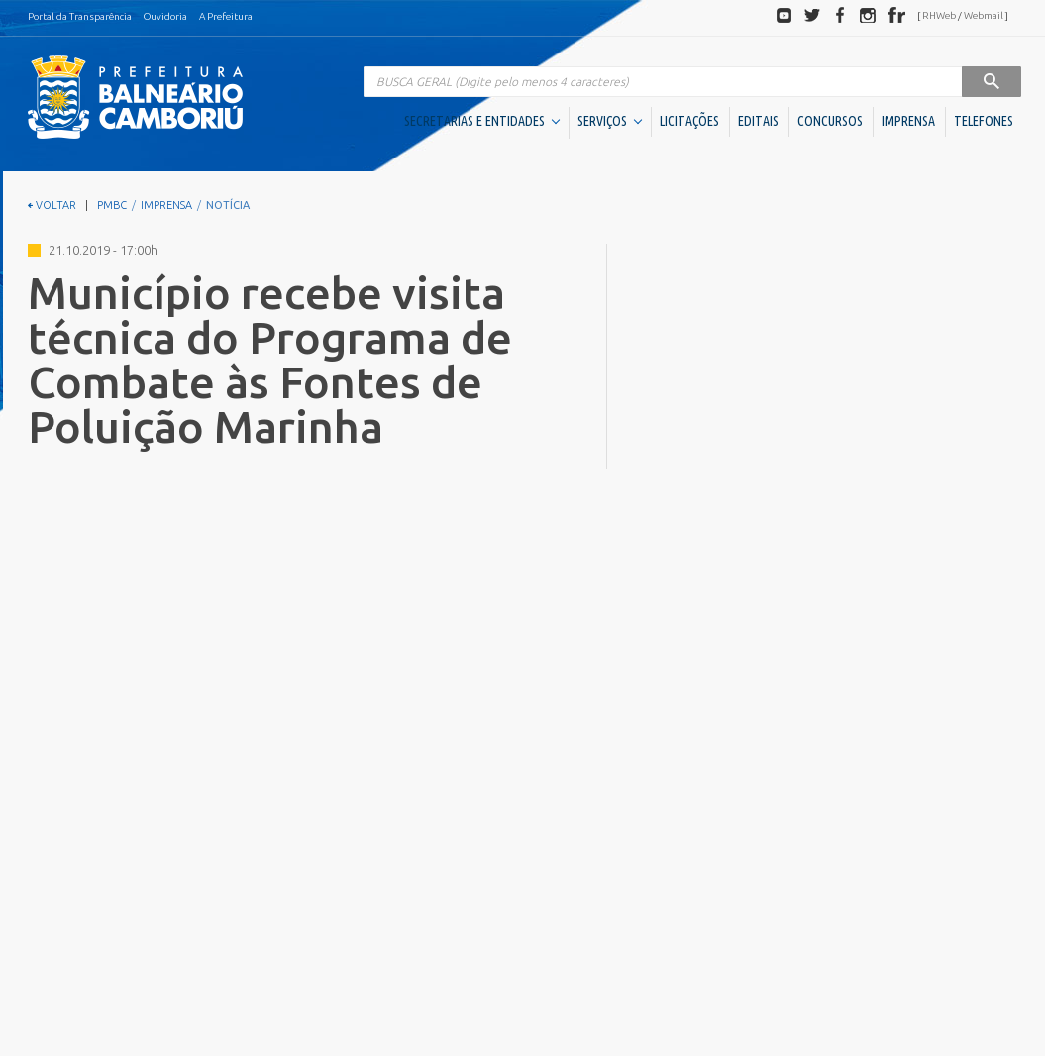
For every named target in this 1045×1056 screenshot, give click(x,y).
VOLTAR (52, 205)
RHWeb (939, 15)
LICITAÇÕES (689, 121)
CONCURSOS (830, 121)
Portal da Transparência (80, 16)
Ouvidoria (165, 16)
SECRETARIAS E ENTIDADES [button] (482, 121)
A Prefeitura (226, 16)
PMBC (112, 205)
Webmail (983, 15)
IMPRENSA (908, 121)
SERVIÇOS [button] (609, 121)
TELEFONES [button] (983, 121)
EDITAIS (758, 121)
